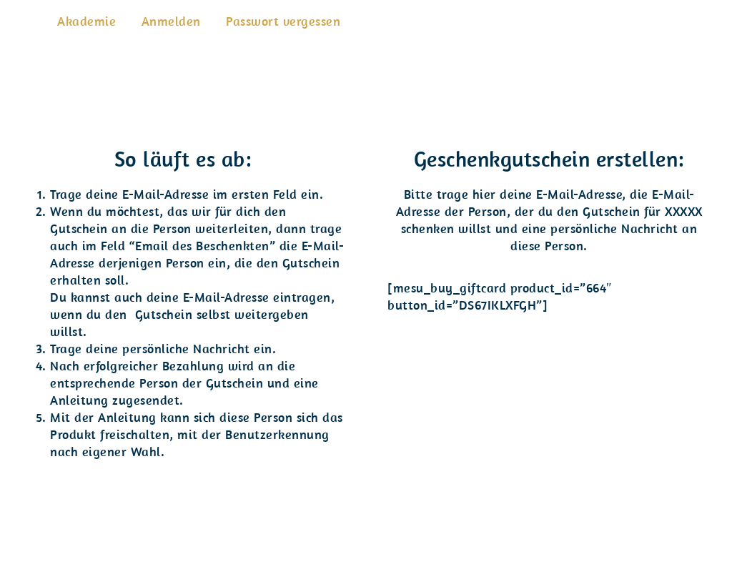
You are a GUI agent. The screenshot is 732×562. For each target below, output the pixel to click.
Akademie (86, 21)
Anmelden (171, 21)
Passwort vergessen (283, 21)
